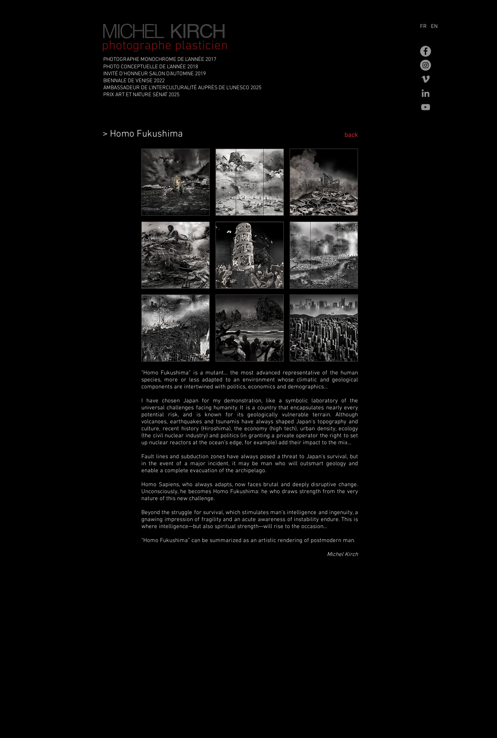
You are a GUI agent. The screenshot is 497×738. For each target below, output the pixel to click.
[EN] (436, 26)
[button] (175, 182)
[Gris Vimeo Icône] (425, 79)
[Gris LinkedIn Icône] (425, 93)
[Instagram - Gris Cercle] (425, 65)
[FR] (424, 26)
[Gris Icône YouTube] (425, 107)
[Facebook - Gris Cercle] (425, 51)
